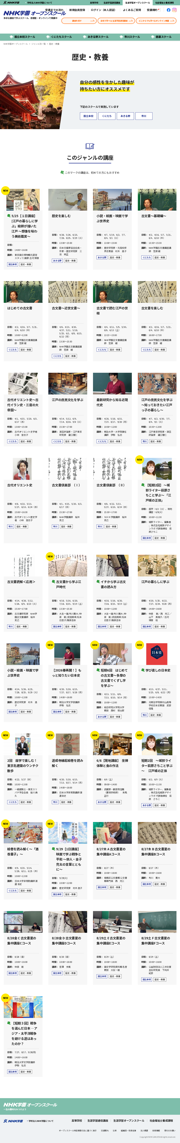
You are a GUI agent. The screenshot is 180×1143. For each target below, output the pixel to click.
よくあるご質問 (132, 10)
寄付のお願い (170, 1130)
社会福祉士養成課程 (164, 2)
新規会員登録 (77, 10)
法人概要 (144, 1130)
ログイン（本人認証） (104, 10)
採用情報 (156, 1130)
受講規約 (154, 10)
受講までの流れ (54, 10)
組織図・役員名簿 (128, 1130)
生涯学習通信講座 (112, 2)
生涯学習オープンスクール (137, 2)
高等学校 (94, 2)
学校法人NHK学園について (38, 2)
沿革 (114, 1130)
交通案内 (105, 1130)
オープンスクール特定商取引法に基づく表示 (78, 1130)
